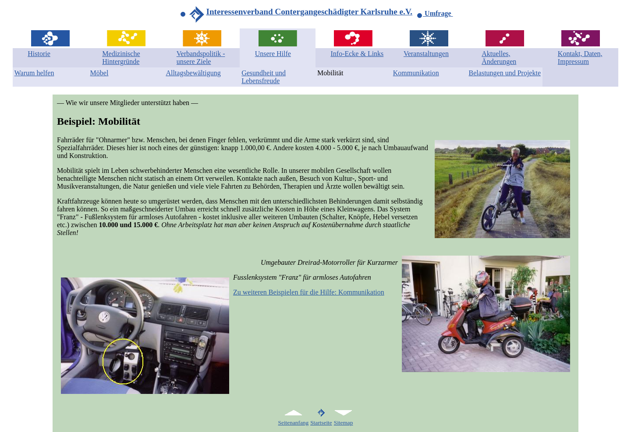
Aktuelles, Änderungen (499, 57)
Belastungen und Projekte (505, 73)
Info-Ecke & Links (356, 53)
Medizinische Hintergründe (121, 57)
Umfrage (435, 13)
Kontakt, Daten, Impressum (580, 57)
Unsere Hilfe (273, 53)
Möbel (99, 73)
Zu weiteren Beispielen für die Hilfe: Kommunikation (308, 292)
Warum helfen (34, 73)
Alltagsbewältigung (193, 73)
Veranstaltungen (426, 53)
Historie (39, 53)
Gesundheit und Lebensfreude (263, 76)
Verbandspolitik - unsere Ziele (201, 57)
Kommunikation (416, 73)
